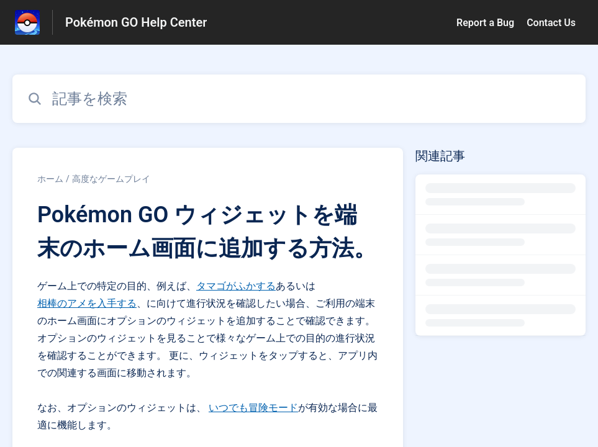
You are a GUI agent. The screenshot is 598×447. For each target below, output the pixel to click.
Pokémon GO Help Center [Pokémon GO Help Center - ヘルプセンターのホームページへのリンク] (136, 22)
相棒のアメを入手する (87, 303)
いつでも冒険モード (253, 407)
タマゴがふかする (236, 286)
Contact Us (551, 23)
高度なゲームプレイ (111, 179)
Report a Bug (485, 23)
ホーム (50, 179)
